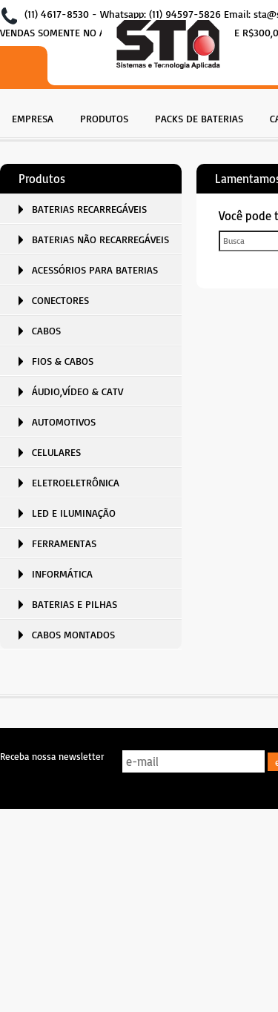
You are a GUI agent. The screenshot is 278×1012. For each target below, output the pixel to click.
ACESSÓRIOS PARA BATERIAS (95, 269)
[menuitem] (32, 116)
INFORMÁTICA (62, 573)
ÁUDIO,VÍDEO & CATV (77, 391)
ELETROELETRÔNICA (75, 482)
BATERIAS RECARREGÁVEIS (89, 209)
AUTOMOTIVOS (64, 421)
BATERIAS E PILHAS (74, 604)
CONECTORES (60, 300)
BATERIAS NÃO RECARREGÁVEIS (100, 239)
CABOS (46, 330)
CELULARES (56, 452)
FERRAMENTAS (64, 543)
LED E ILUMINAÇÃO (74, 513)
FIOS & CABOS (62, 361)
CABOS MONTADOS (73, 634)
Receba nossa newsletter (52, 756)
